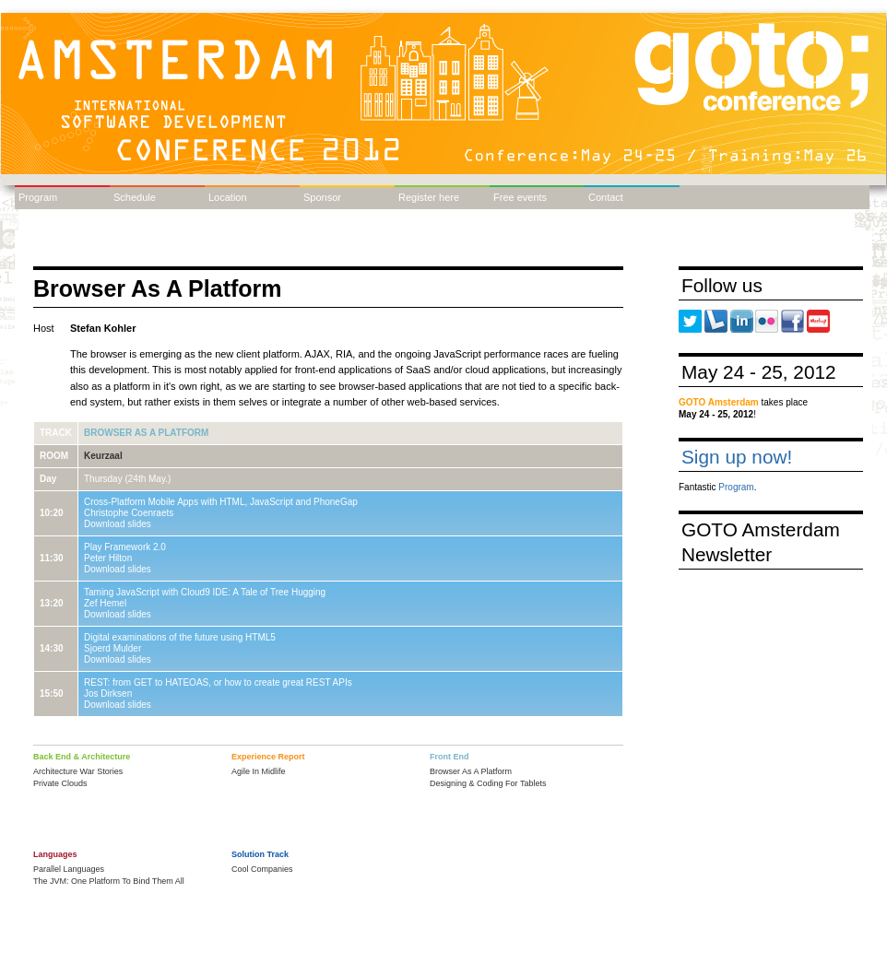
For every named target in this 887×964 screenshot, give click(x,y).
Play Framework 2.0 (125, 547)
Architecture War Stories (78, 771)
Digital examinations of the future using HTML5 (180, 637)
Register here (428, 197)
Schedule (134, 197)
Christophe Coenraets (128, 513)
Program (37, 197)
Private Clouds (60, 783)
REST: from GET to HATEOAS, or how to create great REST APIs (218, 682)
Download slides (117, 524)
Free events (520, 197)
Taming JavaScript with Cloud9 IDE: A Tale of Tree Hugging (204, 592)
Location (227, 197)
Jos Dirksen (108, 693)
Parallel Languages (68, 869)
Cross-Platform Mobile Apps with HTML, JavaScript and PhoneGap (221, 502)
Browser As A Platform (146, 433)
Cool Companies (262, 869)
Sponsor (322, 197)
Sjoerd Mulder (112, 648)
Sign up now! (736, 456)
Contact (605, 197)
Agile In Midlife (258, 771)
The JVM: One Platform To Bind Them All (108, 881)
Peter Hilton (108, 558)
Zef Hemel (105, 603)
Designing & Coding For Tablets (488, 783)
